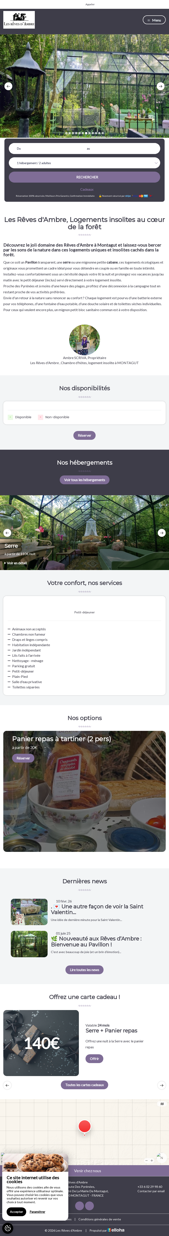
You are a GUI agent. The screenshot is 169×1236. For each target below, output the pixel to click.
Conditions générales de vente (99, 1219)
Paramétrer (37, 1212)
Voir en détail (15, 563)
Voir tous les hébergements (84, 480)
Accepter (16, 1212)
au (88, 148)
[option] (84, 86)
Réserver (84, 435)
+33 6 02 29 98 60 (147, 1187)
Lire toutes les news (84, 970)
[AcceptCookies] (7, 1228)
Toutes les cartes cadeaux (84, 1085)
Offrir (94, 1058)
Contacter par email (148, 1191)
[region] (35, 1187)
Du (19, 148)
